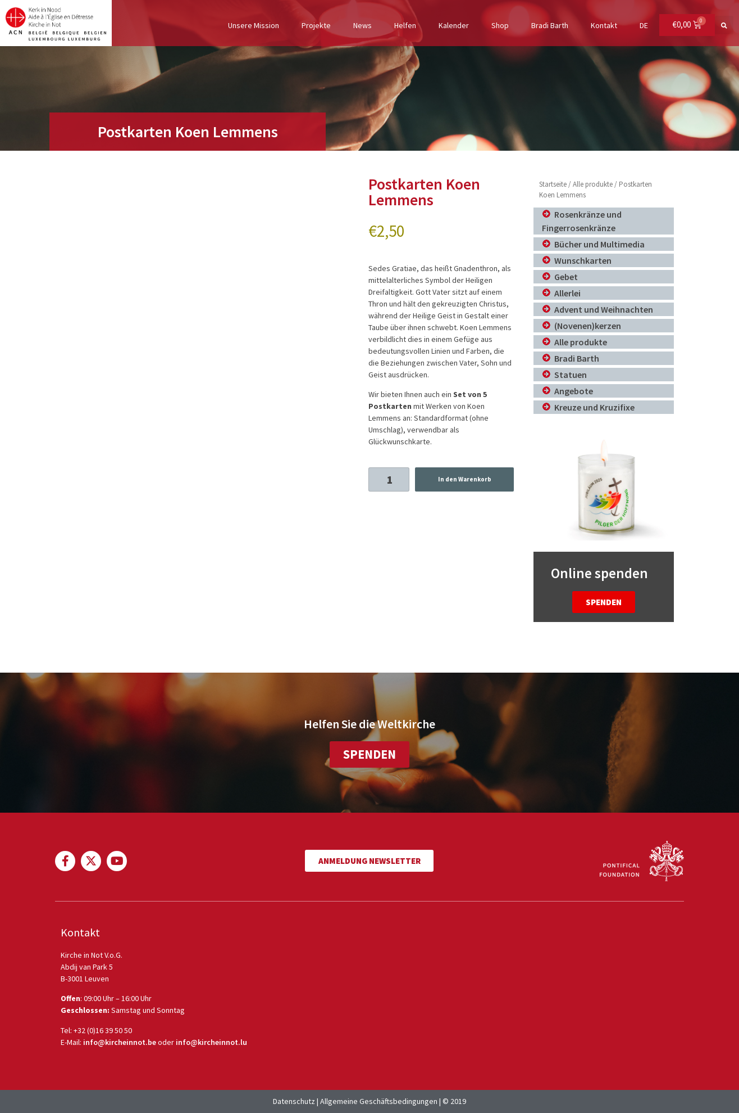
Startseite (553, 184)
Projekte (315, 25)
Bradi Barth (549, 25)
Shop (499, 25)
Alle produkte (593, 184)
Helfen (405, 25)
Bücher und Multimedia (599, 244)
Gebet (566, 276)
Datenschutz (294, 1101)
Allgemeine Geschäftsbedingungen (378, 1101)
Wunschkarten (583, 260)
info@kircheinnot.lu (211, 1042)
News (362, 25)
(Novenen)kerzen (587, 325)
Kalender (453, 25)
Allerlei (567, 293)
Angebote (573, 390)
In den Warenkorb (464, 479)
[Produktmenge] (388, 479)
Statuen (570, 374)
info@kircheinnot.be (119, 1042)
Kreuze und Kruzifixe (594, 407)
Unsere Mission (253, 25)
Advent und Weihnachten (603, 309)
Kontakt (603, 25)
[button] (724, 25)
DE (643, 25)
